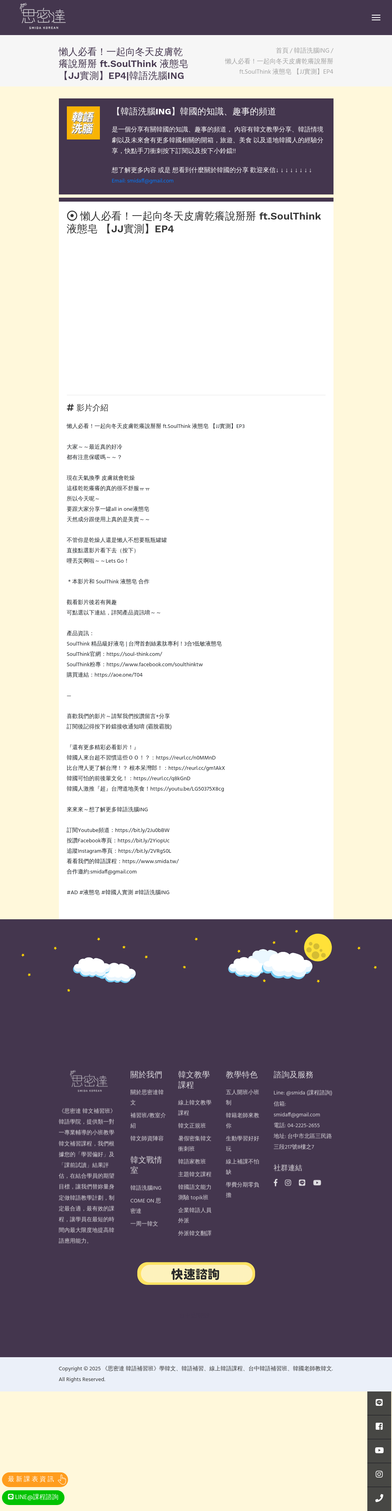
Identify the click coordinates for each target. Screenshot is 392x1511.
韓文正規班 (192, 1144)
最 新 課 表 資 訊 (31, 1479)
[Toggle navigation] (376, 17)
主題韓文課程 (195, 1193)
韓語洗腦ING (146, 1206)
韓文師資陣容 (147, 1157)
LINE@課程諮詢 (33, 1497)
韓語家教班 (192, 1180)
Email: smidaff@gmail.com (143, 181)
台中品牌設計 (196, 1316)
